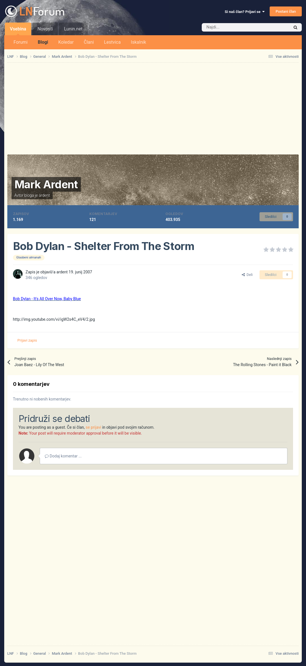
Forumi (21, 42)
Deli (247, 275)
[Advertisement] (153, 108)
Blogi (43, 42)
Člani (89, 42)
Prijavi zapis (27, 340)
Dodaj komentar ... (63, 456)
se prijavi (93, 427)
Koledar (66, 42)
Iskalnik (138, 42)
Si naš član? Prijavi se (245, 12)
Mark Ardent (46, 184)
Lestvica (112, 42)
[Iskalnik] (233, 27)
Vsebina (18, 30)
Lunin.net (73, 29)
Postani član (286, 11)
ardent (44, 195)
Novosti (45, 29)
